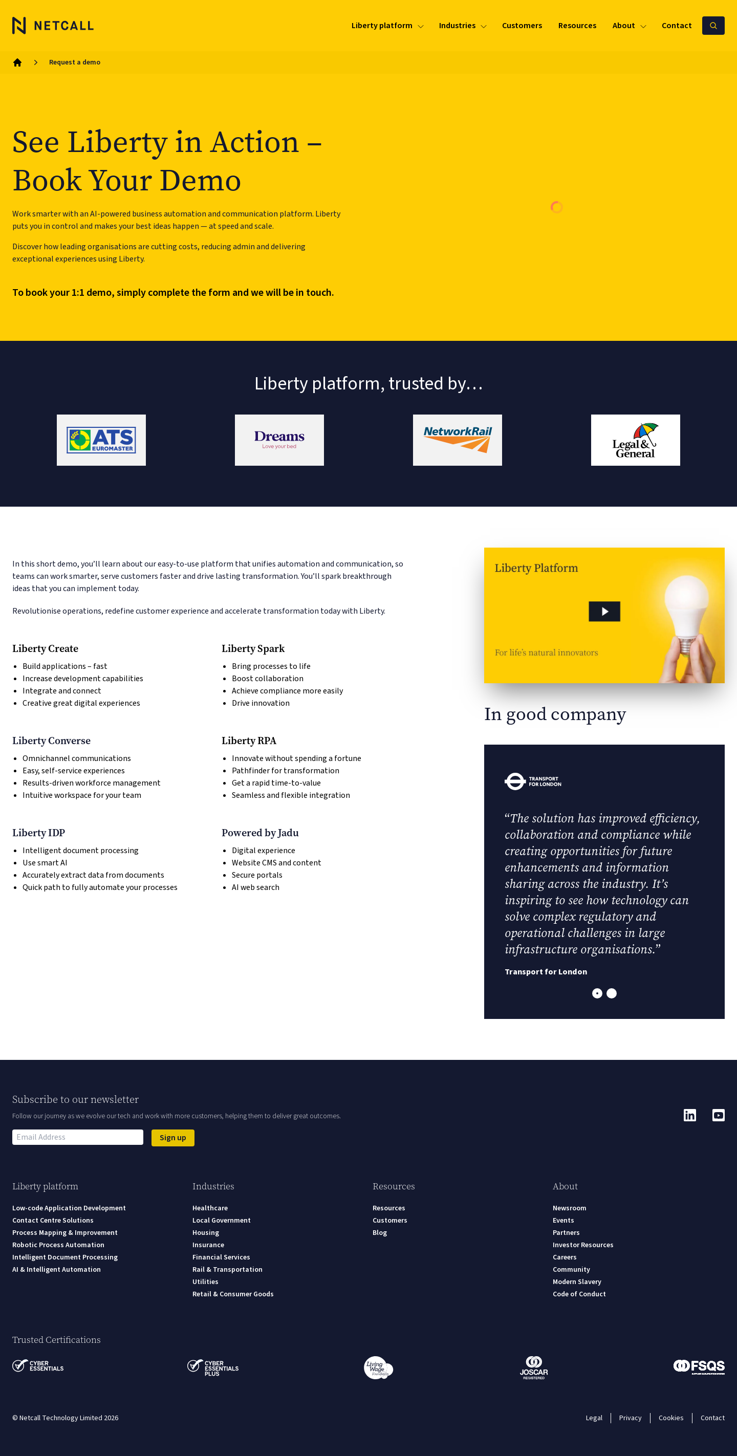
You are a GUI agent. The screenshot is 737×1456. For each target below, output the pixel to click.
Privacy (630, 1418)
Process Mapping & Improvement (65, 1233)
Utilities (205, 1282)
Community (571, 1270)
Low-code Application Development (69, 1208)
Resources (389, 1208)
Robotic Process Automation (58, 1245)
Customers (390, 1220)
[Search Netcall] (713, 25)
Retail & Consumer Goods (233, 1294)
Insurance (208, 1245)
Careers (565, 1257)
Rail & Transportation (227, 1270)
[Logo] (53, 25)
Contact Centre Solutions (53, 1220)
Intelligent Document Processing (65, 1257)
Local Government (221, 1220)
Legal (594, 1418)
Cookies (671, 1418)
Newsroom (570, 1208)
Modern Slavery (577, 1282)
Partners (566, 1233)
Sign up (173, 1137)
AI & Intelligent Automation (56, 1270)
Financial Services (221, 1257)
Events (563, 1220)
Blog (380, 1233)
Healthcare (210, 1208)
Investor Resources (583, 1245)
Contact (713, 1418)
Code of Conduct (579, 1294)
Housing (205, 1233)
